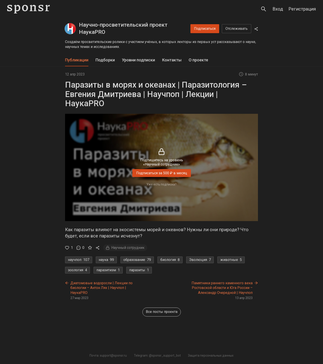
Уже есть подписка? (161, 184)
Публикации (76, 60)
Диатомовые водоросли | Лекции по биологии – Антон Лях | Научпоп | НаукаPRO (101, 288)
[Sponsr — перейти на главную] (28, 9)
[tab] (76, 60)
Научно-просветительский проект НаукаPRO (123, 28)
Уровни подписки (138, 60)
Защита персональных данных (211, 355)
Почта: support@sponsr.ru (108, 355)
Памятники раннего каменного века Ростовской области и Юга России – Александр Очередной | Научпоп (222, 288)
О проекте (198, 60)
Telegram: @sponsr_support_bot (157, 355)
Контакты (171, 60)
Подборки (105, 60)
